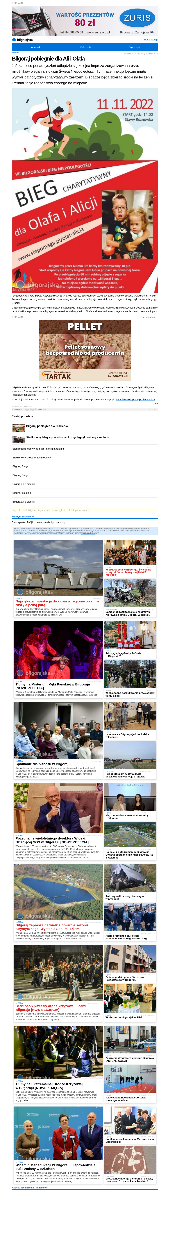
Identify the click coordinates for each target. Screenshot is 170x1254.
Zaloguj (84, 533)
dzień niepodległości (55, 510)
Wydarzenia (85, 47)
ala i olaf (22, 510)
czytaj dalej (150, 317)
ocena (42, 409)
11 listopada (74, 510)
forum (18, 409)
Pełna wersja (151, 39)
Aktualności (35, 47)
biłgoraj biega (35, 510)
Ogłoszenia (134, 47)
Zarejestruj (91, 533)
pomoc (85, 510)
